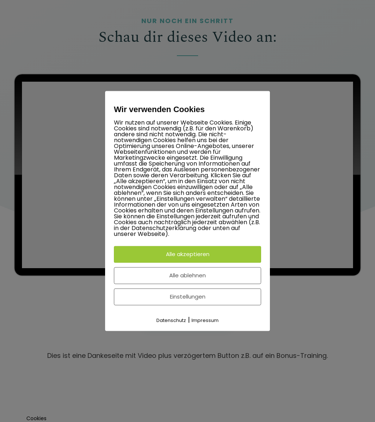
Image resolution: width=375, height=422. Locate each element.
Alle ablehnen (187, 275)
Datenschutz (171, 320)
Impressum (205, 320)
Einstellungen (187, 296)
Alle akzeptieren (187, 254)
